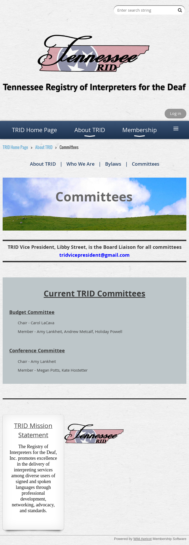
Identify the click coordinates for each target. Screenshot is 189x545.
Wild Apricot (142, 539)
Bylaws (113, 164)
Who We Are (80, 164)
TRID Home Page (15, 147)
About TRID (43, 147)
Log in (175, 113)
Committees (145, 164)
